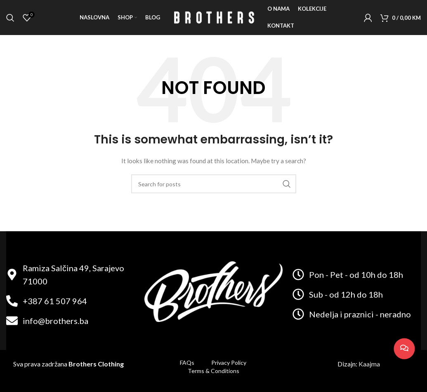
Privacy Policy (229, 362)
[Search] (10, 18)
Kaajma (369, 364)
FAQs (187, 362)
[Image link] (213, 290)
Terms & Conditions (213, 370)
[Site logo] (213, 17)
